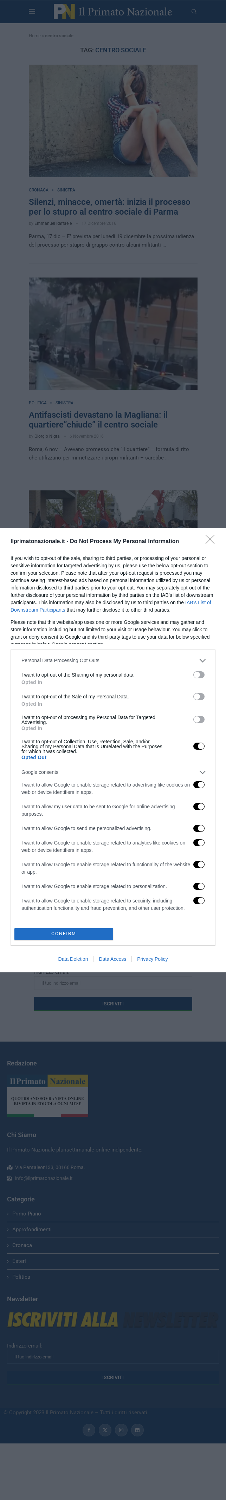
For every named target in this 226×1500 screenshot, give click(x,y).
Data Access (112, 959)
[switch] (199, 674)
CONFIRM (64, 933)
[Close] (212, 541)
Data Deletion (73, 959)
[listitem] (113, 660)
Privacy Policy (152, 959)
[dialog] (113, 750)
